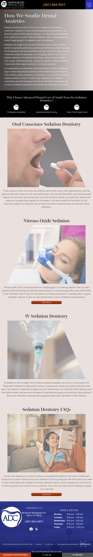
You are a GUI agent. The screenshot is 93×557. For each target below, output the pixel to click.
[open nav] (89, 5)
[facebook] (31, 529)
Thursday (58, 524)
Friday (57, 527)
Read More (46, 302)
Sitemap (38, 544)
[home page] (12, 4)
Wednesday (59, 520)
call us (42, 489)
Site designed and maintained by (72, 544)
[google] (36, 529)
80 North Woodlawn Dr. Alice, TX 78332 (34, 514)
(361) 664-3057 (54, 4)
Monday (58, 514)
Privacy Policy (49, 544)
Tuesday (58, 517)
